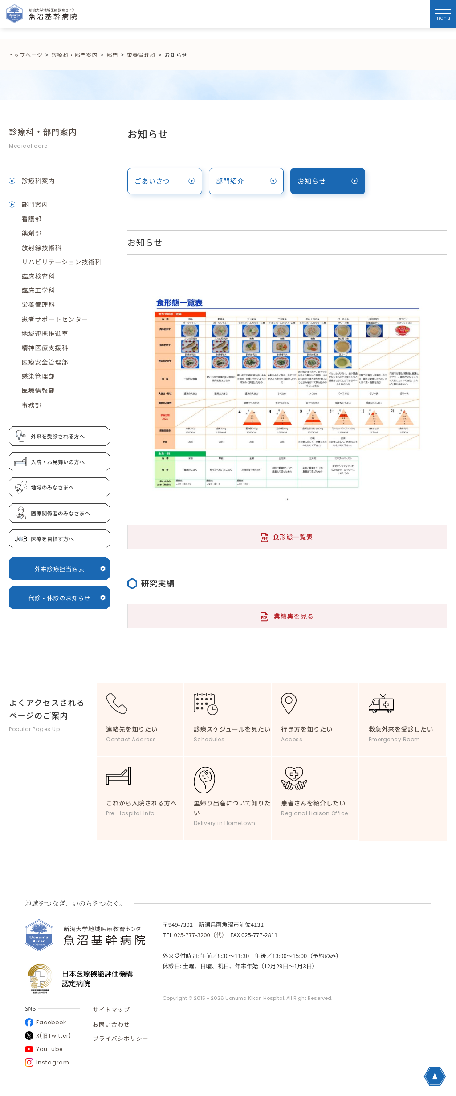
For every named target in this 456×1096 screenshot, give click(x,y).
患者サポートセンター (54, 319)
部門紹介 (246, 181)
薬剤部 (31, 232)
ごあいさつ (164, 181)
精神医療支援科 (44, 347)
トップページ (25, 54)
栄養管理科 (38, 304)
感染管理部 (38, 376)
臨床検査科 (38, 275)
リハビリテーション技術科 (61, 261)
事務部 (31, 404)
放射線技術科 (41, 247)
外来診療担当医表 (70, 569)
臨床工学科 (38, 290)
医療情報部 (38, 390)
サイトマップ (111, 1009)
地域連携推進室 (44, 333)
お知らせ (327, 181)
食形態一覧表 (293, 536)
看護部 (31, 218)
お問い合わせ (111, 1024)
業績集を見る (287, 616)
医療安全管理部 (44, 361)
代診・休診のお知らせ (67, 598)
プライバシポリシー (121, 1038)
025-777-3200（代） (199, 934)
